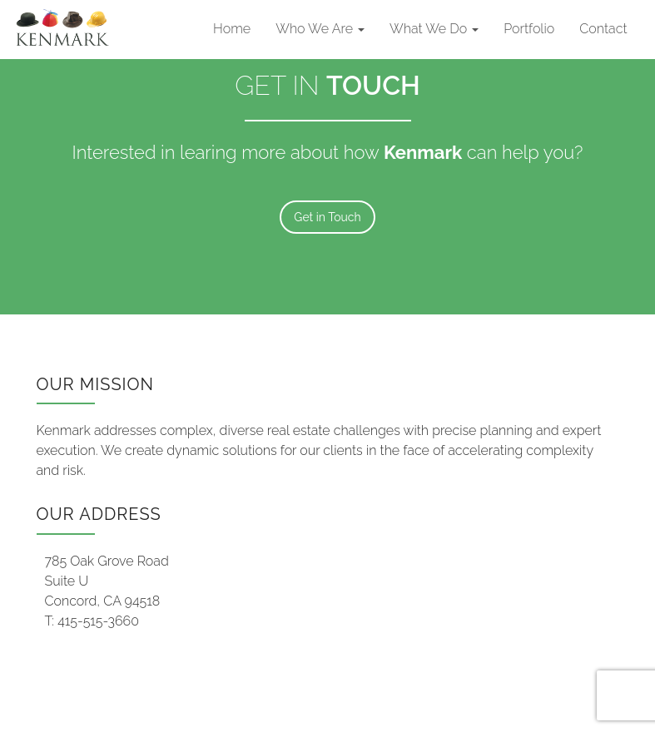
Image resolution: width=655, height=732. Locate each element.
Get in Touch (327, 217)
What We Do (434, 29)
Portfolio (529, 29)
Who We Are (320, 29)
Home (232, 29)
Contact (603, 29)
